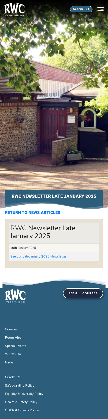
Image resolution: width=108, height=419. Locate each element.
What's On (13, 354)
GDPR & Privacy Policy (22, 410)
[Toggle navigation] (102, 8)
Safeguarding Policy (19, 385)
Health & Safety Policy (21, 402)
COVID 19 (12, 377)
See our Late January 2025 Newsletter (38, 256)
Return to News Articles (32, 212)
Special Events (15, 346)
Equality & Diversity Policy (24, 394)
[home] (12, 8)
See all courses (83, 293)
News (9, 362)
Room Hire (13, 337)
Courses (11, 329)
